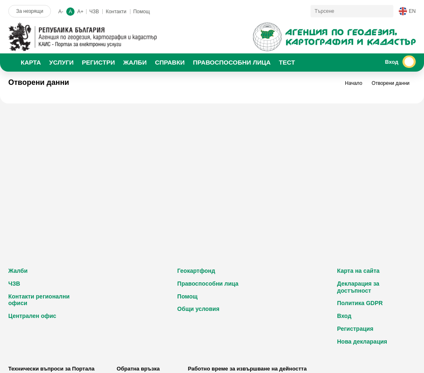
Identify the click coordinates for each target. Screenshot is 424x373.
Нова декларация (362, 341)
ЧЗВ (94, 11)
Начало (353, 83)
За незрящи (29, 11)
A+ (80, 11)
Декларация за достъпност (358, 287)
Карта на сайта (358, 270)
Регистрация (355, 328)
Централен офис (32, 316)
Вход (344, 316)
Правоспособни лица (207, 283)
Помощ (141, 11)
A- (60, 11)
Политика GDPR (360, 303)
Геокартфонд (196, 270)
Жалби (18, 270)
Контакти (116, 11)
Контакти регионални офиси (39, 300)
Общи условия (198, 309)
